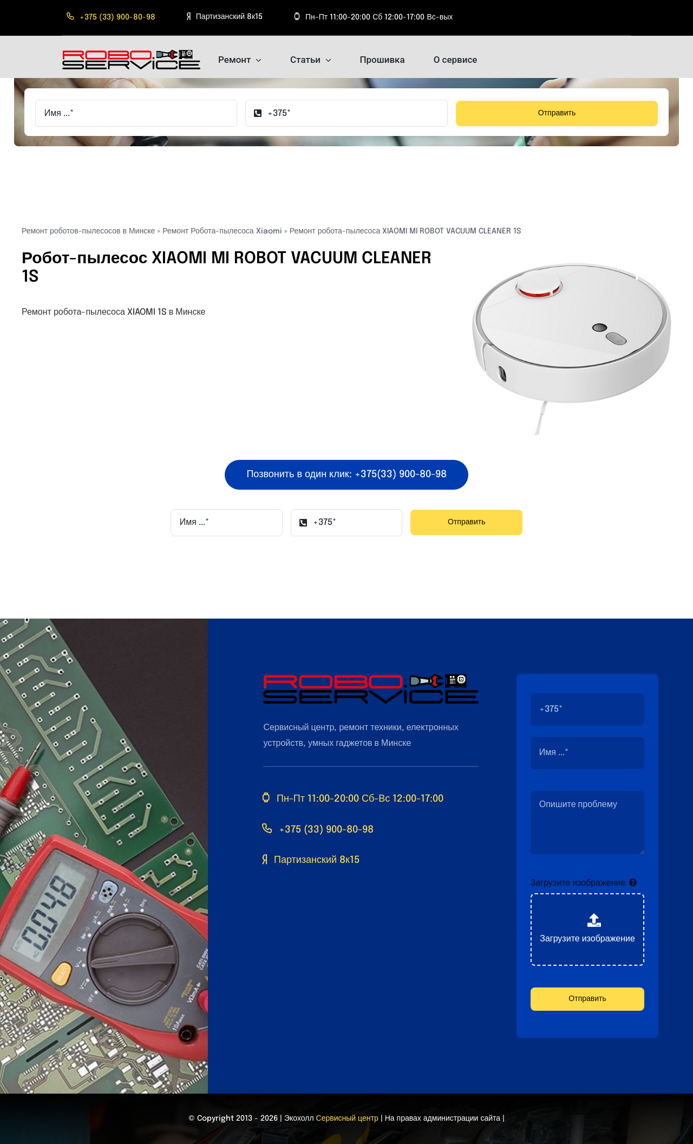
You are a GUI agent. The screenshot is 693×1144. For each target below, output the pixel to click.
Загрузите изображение (578, 883)
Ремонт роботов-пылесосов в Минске (88, 231)
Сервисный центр (347, 1118)
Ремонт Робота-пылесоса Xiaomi (222, 231)
